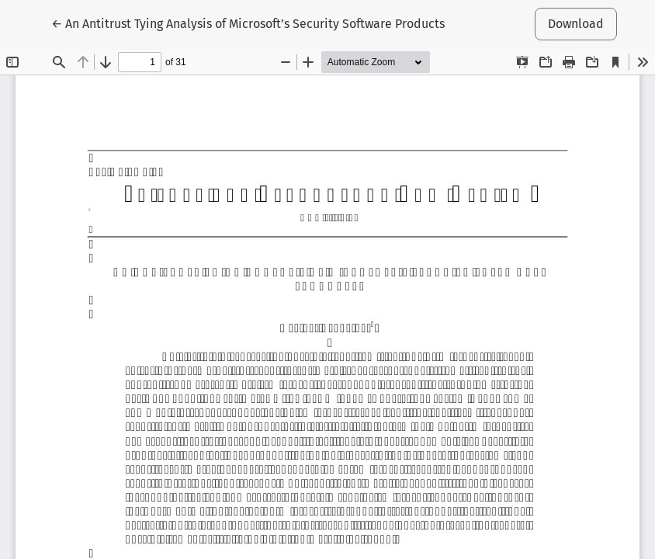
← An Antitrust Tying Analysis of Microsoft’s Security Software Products (248, 22)
